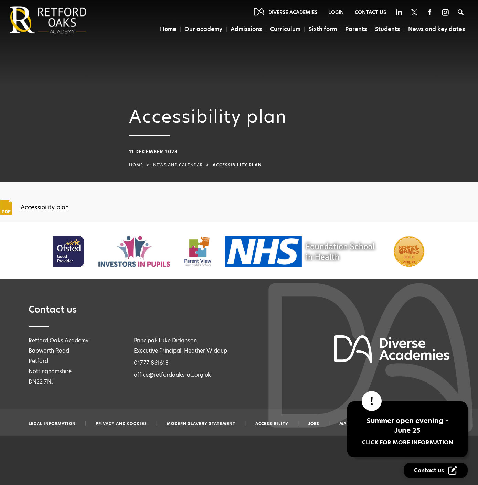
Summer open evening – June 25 (407, 431)
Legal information (52, 424)
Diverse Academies (292, 12)
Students (387, 29)
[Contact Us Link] (436, 470)
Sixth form (323, 29)
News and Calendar (178, 165)
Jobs (313, 424)
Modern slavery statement (201, 424)
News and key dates (436, 29)
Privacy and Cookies (121, 424)
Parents (356, 29)
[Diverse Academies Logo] (59, 20)
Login (336, 12)
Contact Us (370, 12)
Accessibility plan (45, 207)
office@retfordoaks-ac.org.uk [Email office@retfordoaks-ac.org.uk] (172, 374)
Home (168, 29)
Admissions (246, 29)
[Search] (460, 12)
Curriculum (285, 29)
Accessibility (271, 424)
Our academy (203, 29)
